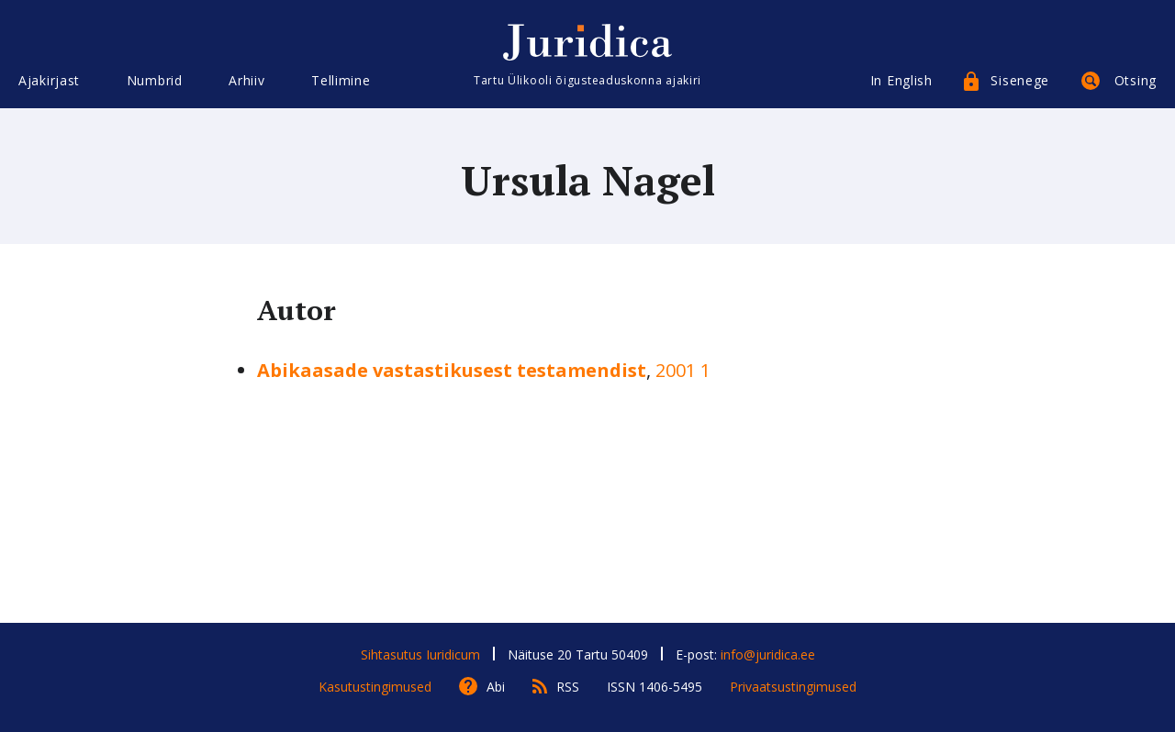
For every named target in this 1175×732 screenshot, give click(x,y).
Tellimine (340, 80)
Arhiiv (246, 80)
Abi (496, 686)
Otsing (1135, 80)
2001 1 (683, 370)
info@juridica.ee (768, 654)
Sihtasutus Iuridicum (420, 654)
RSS (567, 686)
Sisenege (1019, 80)
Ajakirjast (49, 80)
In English (901, 80)
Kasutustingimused (375, 686)
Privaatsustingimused (793, 686)
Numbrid (155, 80)
